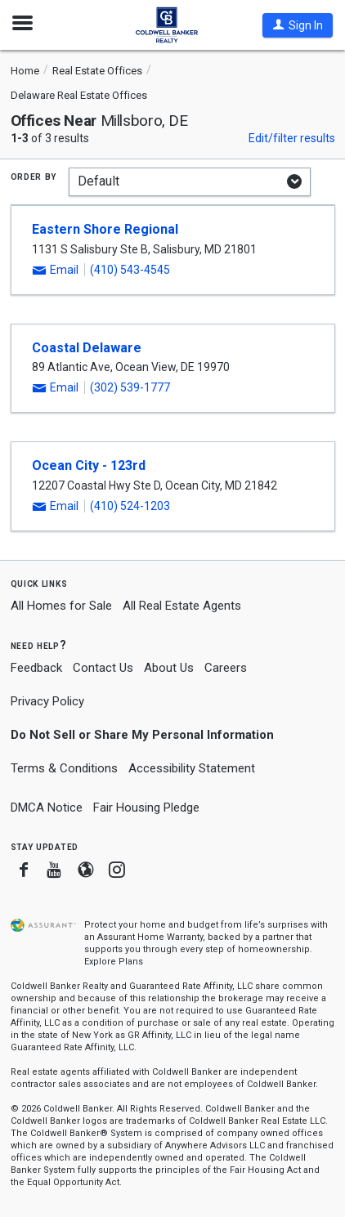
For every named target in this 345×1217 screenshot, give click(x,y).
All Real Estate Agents (182, 605)
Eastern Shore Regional (105, 229)
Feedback (36, 668)
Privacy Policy (47, 701)
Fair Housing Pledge (146, 807)
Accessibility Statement (191, 768)
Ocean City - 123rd (89, 465)
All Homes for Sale (61, 605)
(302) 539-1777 (130, 387)
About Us (169, 667)
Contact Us (103, 667)
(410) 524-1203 (130, 505)
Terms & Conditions (64, 768)
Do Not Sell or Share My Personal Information (142, 734)
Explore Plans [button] (113, 961)
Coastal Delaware (86, 348)
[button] (297, 25)
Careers (225, 667)
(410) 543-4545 (130, 269)
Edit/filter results (292, 138)
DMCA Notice (47, 807)
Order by (34, 175)
